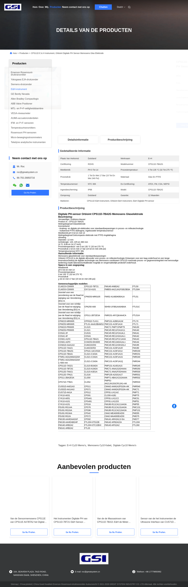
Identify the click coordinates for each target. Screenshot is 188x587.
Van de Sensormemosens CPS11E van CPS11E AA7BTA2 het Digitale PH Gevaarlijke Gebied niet (28, 520)
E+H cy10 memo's (76, 445)
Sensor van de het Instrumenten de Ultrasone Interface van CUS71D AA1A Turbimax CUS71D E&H (158, 520)
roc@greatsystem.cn (27, 172)
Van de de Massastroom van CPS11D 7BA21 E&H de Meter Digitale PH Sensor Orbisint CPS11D (115, 520)
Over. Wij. (44, 7)
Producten (55, 7)
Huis (35, 7)
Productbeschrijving (120, 139)
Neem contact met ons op (76, 7)
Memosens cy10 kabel (99, 445)
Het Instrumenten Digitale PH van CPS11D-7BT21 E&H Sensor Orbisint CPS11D (70, 520)
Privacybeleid (26, 584)
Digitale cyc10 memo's (124, 445)
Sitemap (14, 584)
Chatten (103, 7)
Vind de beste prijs (134, 125)
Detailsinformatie (78, 139)
